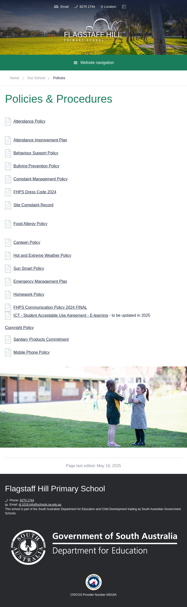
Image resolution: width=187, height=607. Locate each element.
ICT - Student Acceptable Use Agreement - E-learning (60, 315)
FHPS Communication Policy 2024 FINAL (50, 307)
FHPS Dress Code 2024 (34, 192)
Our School (36, 78)
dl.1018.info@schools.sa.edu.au (40, 504)
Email (61, 6)
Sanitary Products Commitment (41, 339)
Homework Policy (28, 294)
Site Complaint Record (33, 205)
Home (14, 78)
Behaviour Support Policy (35, 153)
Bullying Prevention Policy (36, 166)
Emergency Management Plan (40, 281)
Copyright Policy (19, 327)
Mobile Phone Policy (31, 352)
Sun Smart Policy (28, 268)
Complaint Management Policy (40, 179)
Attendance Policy (29, 121)
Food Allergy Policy (30, 224)
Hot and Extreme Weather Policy (42, 255)
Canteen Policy (26, 242)
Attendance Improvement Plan (40, 140)
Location (108, 6)
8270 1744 (85, 6)
